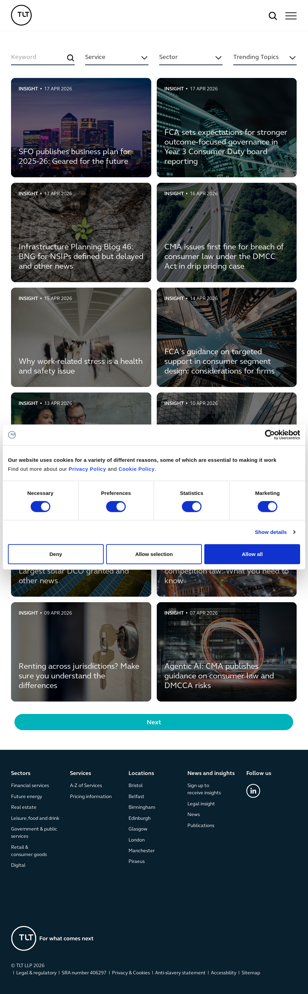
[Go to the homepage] (52, 938)
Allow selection (154, 554)
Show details (271, 532)
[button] (290, 16)
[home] (21, 15)
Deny (55, 554)
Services (80, 773)
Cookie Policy (137, 469)
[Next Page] (153, 722)
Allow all (252, 554)
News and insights (211, 773)
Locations (141, 773)
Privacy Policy (87, 469)
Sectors (20, 773)
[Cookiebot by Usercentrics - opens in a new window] (270, 435)
